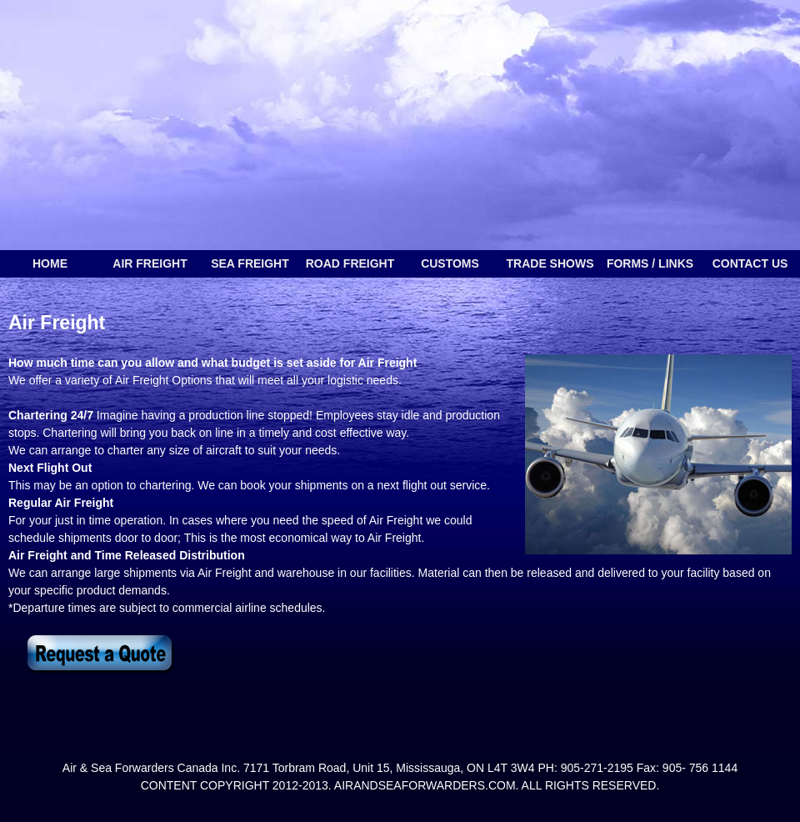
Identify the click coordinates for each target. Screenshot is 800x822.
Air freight (149, 263)
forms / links (650, 263)
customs (450, 263)
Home (50, 263)
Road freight (350, 263)
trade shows (550, 263)
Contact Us (750, 263)
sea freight (250, 263)
